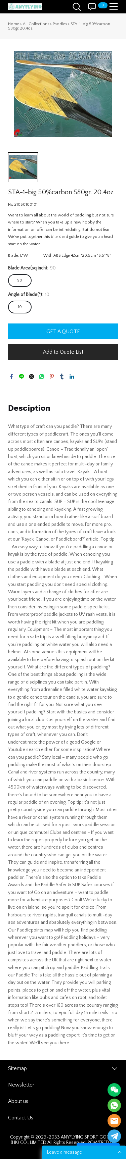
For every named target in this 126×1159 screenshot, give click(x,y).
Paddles (60, 24)
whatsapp (41, 376)
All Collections (36, 24)
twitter (31, 376)
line (21, 376)
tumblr (61, 376)
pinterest (51, 376)
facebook (11, 376)
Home (13, 24)
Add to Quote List (63, 352)
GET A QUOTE (63, 332)
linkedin (72, 376)
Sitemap (17, 1068)
